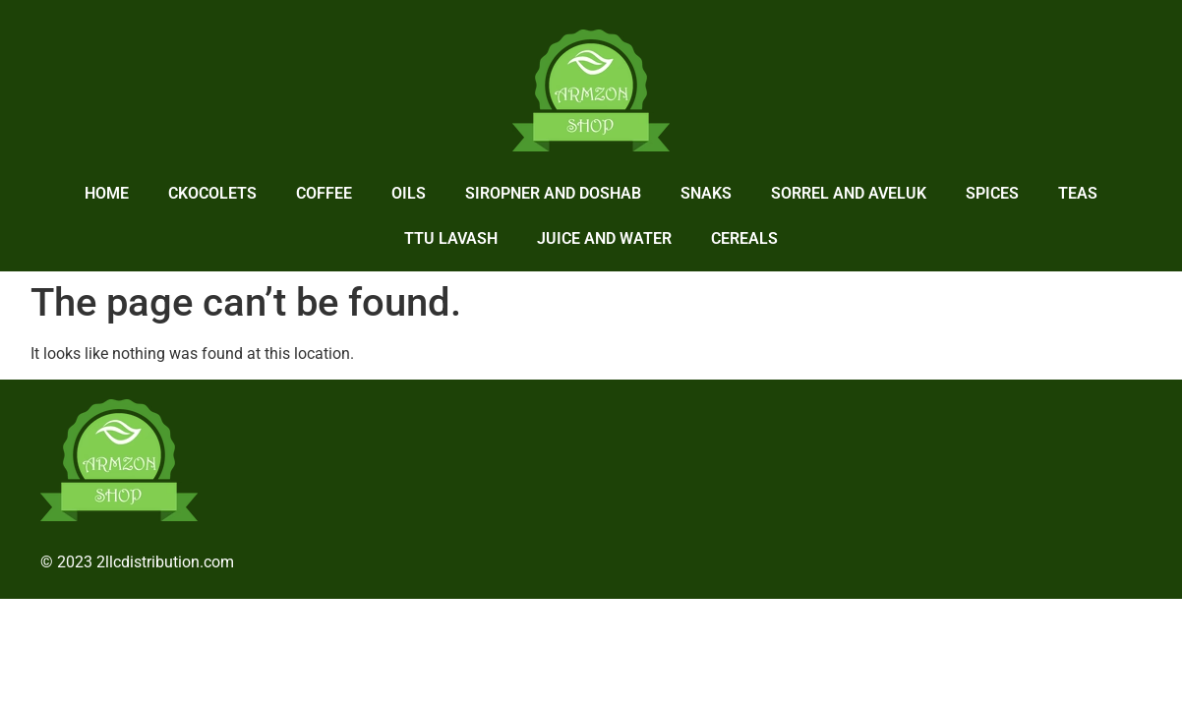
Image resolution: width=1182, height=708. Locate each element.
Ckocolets (212, 193)
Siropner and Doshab (553, 193)
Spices (992, 193)
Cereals (744, 238)
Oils (408, 193)
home (107, 193)
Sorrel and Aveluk (848, 193)
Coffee (324, 193)
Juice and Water (604, 238)
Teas (1077, 193)
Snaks (706, 193)
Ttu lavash (451, 238)
